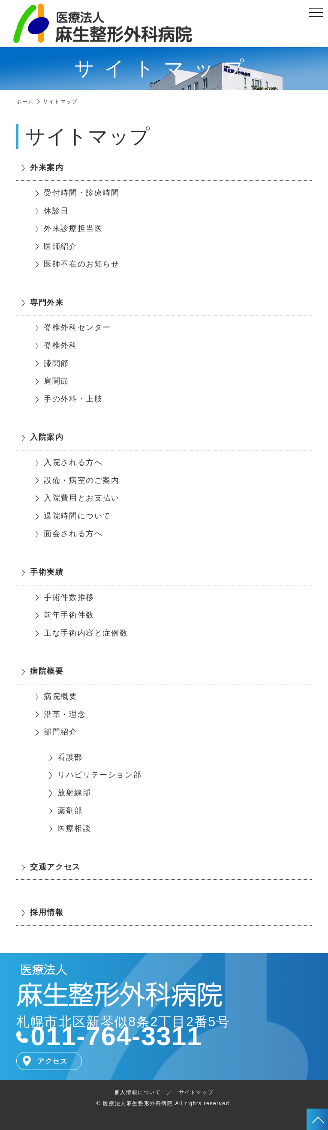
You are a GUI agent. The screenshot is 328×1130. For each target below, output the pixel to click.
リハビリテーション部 (99, 774)
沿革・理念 (65, 714)
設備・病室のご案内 (81, 480)
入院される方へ (73, 462)
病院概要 (46, 671)
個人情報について (137, 1092)
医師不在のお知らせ (81, 264)
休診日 (56, 211)
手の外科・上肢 (73, 399)
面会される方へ (73, 533)
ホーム (25, 102)
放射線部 (74, 792)
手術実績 (46, 572)
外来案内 (46, 167)
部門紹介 (60, 732)
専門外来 (46, 302)
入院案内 (46, 437)
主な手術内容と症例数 (86, 633)
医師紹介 (60, 246)
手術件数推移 (69, 597)
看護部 (70, 757)
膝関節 (56, 363)
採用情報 (46, 912)
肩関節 (56, 381)
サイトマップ (196, 1092)
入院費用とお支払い (81, 498)
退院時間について (77, 516)
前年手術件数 (69, 615)
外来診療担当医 (73, 228)
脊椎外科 (60, 345)
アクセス (52, 1061)
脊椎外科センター (77, 327)
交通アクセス (55, 867)
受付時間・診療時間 (81, 193)
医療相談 (74, 828)
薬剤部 (70, 810)
